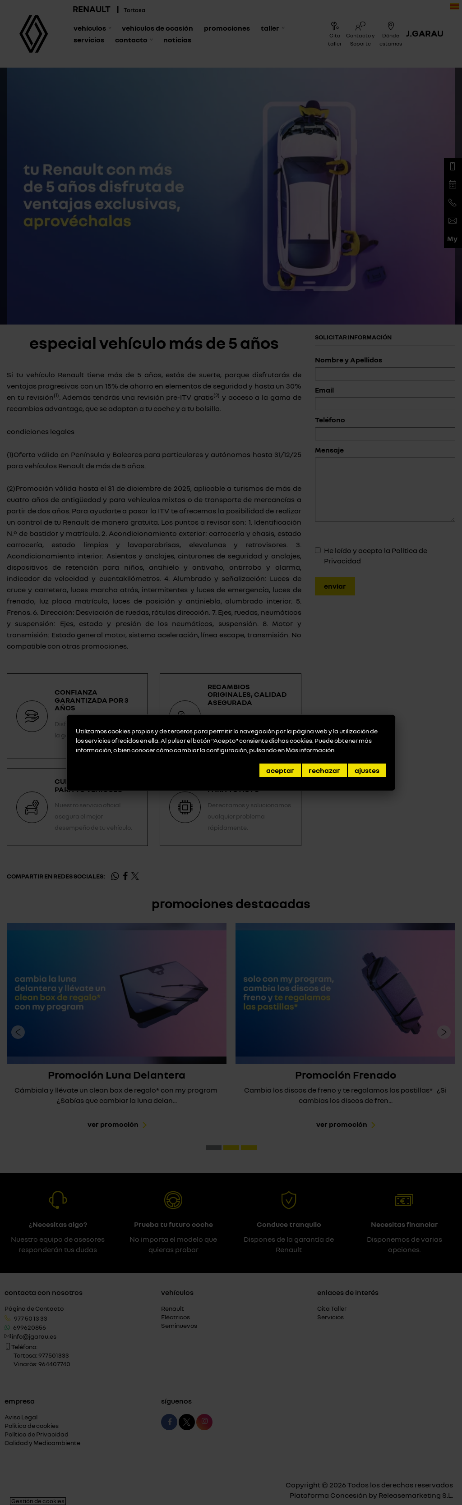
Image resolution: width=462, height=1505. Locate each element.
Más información (310, 750)
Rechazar (324, 770)
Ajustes (367, 770)
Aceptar (280, 770)
